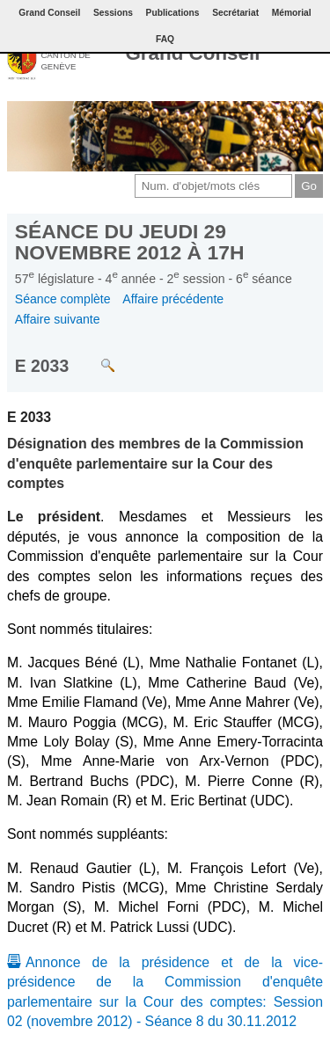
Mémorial (292, 13)
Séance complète (63, 299)
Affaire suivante (57, 319)
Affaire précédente (173, 299)
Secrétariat (235, 13)
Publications (173, 13)
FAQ (165, 39)
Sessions (113, 13)
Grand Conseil (192, 53)
